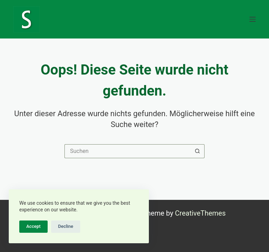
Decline (65, 226)
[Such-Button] (198, 151)
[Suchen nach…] (127, 151)
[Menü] (252, 19)
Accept (33, 226)
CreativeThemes (200, 213)
